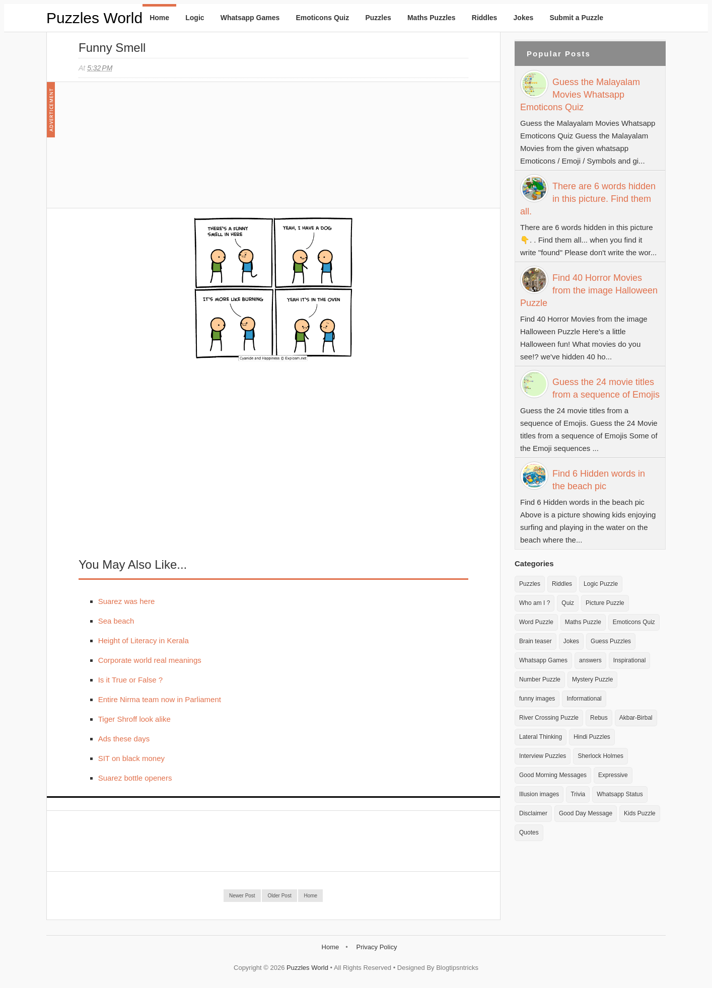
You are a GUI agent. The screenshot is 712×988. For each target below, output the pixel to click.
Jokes (524, 18)
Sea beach (116, 621)
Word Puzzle (536, 622)
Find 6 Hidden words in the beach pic (598, 480)
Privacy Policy (376, 947)
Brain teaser (535, 641)
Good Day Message (585, 813)
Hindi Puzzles (592, 736)
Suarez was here (126, 601)
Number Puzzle (539, 679)
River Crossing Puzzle (549, 717)
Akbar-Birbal (636, 717)
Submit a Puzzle (576, 18)
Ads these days (124, 738)
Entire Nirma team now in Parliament (159, 699)
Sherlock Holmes (600, 755)
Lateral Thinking (540, 736)
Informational (583, 698)
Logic (194, 18)
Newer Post (242, 895)
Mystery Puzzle (592, 679)
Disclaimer (533, 813)
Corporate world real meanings (149, 660)
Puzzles (378, 18)
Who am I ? (534, 602)
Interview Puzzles (542, 755)
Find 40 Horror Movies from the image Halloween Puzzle (589, 290)
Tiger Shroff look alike (134, 719)
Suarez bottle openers (135, 778)
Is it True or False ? (130, 679)
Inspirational (629, 660)
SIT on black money (131, 758)
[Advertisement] (154, 150)
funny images (537, 698)
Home (159, 18)
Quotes (529, 832)
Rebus (599, 717)
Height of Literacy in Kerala (143, 640)
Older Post (279, 895)
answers (590, 660)
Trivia (578, 794)
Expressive (613, 775)
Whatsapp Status (620, 794)
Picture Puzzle (605, 602)
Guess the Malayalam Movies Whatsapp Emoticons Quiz (580, 94)
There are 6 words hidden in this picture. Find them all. (588, 198)
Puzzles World (94, 18)
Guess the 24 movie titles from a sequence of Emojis (606, 388)
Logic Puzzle (601, 583)
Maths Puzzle (583, 622)
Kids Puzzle (640, 813)
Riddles (484, 18)
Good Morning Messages (553, 775)
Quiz (567, 602)
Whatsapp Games (250, 18)
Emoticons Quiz (322, 18)
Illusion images (539, 794)
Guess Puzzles (611, 641)
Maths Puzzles (431, 18)
